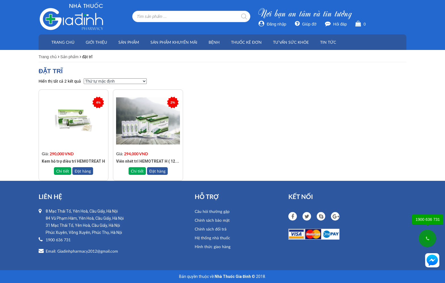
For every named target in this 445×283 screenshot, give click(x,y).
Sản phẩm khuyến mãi (173, 42)
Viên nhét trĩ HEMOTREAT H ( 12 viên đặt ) (154, 161)
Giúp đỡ (305, 24)
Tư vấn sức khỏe (291, 42)
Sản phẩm (128, 42)
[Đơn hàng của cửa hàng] (115, 81)
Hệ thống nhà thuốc (212, 237)
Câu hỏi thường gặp (212, 211)
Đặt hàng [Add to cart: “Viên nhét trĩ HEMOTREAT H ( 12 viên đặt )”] (157, 171)
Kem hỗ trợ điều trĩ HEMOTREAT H (73, 161)
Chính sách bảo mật (212, 220)
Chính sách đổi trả (210, 229)
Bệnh (214, 42)
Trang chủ (62, 42)
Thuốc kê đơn (246, 42)
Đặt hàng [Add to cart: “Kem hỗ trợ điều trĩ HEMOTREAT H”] (83, 171)
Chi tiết (62, 171)
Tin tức (328, 42)
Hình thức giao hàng (212, 246)
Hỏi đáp (336, 24)
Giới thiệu (96, 42)
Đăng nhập (272, 24)
